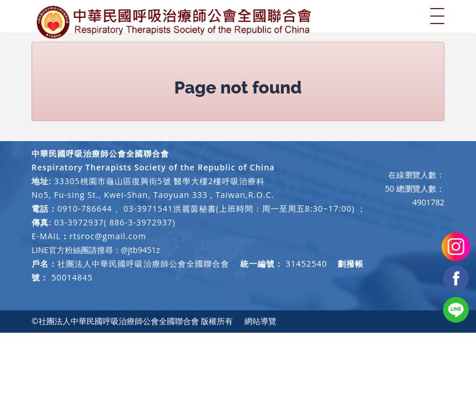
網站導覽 (260, 320)
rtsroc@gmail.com (107, 236)
